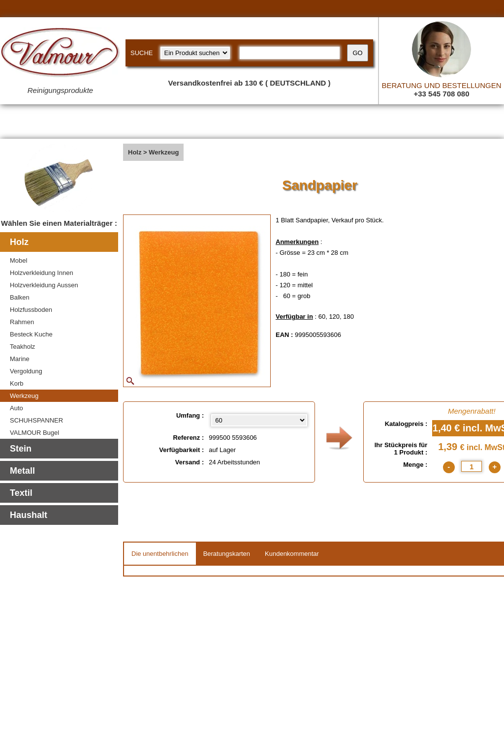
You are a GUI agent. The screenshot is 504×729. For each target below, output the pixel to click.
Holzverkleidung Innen (41, 272)
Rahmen (22, 322)
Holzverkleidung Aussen (44, 285)
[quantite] (471, 466)
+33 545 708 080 (441, 94)
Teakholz (22, 346)
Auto (16, 408)
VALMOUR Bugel (34, 432)
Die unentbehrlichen (160, 553)
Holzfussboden (31, 309)
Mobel (18, 260)
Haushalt (28, 515)
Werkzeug (24, 395)
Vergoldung (26, 371)
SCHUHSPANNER (36, 420)
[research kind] (195, 53)
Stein (21, 449)
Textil (21, 493)
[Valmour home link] (60, 54)
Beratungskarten (226, 553)
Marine (20, 359)
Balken (20, 297)
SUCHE (141, 53)
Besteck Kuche (31, 334)
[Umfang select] (259, 420)
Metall (22, 471)
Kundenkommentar (292, 553)
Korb (16, 383)
